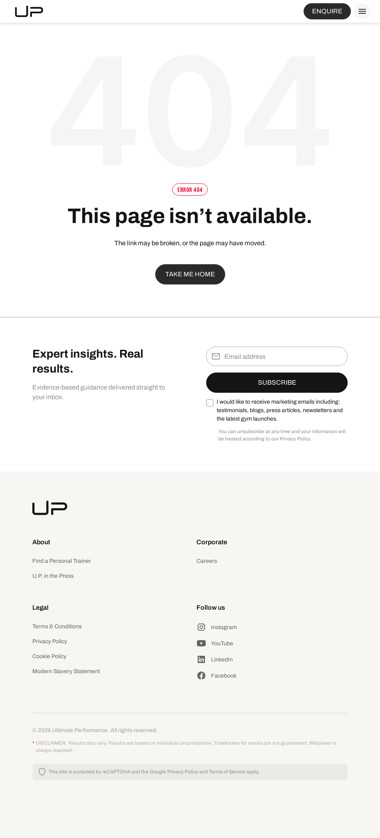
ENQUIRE (327, 11)
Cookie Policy (49, 656)
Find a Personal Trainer (61, 561)
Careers (206, 561)
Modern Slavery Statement (66, 671)
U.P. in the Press (53, 576)
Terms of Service (227, 772)
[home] (29, 11)
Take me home (190, 274)
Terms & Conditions (57, 626)
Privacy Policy (49, 641)
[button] (360, 11)
